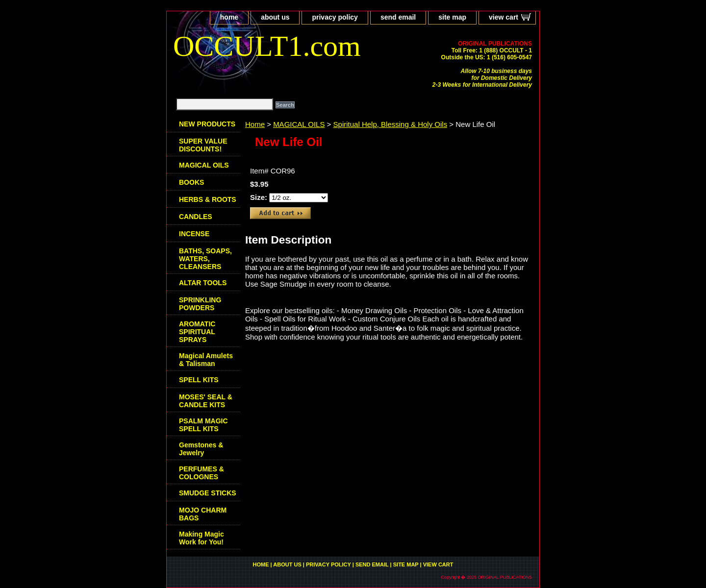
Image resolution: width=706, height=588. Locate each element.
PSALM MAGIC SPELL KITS (203, 425)
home (229, 17)
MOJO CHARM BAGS (203, 514)
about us (275, 17)
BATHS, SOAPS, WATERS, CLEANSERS (205, 258)
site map (452, 17)
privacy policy (334, 17)
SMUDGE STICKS (207, 493)
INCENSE (194, 234)
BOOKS (191, 182)
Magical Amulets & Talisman (206, 360)
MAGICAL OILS (299, 124)
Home (255, 124)
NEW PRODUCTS (207, 124)
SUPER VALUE (203, 145)
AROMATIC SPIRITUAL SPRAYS (197, 331)
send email (398, 17)
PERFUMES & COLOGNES (201, 473)
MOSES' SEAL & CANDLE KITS (205, 401)
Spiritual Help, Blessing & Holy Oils (390, 124)
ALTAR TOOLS (203, 283)
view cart (503, 17)
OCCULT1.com (267, 46)
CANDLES (195, 216)
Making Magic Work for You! (201, 538)
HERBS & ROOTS (207, 199)
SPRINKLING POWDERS (200, 304)
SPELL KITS (199, 380)
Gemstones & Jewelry (201, 449)
